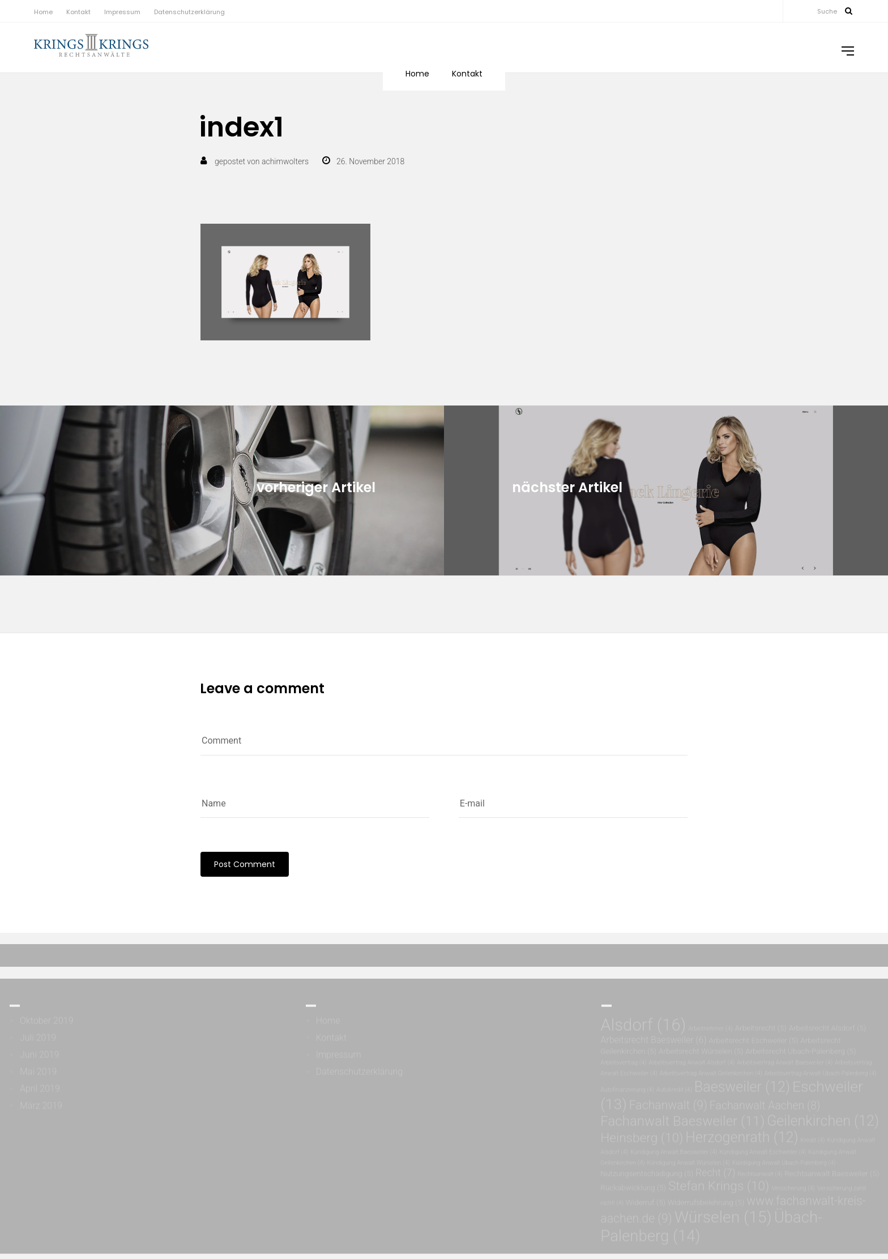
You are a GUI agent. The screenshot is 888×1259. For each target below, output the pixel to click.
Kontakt (78, 11)
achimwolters (285, 161)
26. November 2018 (370, 161)
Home (43, 11)
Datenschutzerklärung (189, 11)
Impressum (122, 11)
